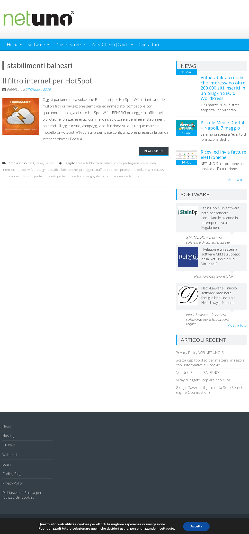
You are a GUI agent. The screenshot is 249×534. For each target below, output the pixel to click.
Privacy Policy (12, 483)
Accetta (196, 526)
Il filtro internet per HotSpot (47, 80)
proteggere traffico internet (99, 169)
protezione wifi (45, 176)
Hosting (8, 435)
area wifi (82, 163)
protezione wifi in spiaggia (75, 176)
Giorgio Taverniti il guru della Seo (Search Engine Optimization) (209, 390)
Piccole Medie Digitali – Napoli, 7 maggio (223, 125)
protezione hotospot (17, 176)
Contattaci (149, 44)
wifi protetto (134, 176)
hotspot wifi (24, 169)
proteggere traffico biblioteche (56, 169)
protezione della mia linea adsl (142, 169)
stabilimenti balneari (110, 176)
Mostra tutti (237, 179)
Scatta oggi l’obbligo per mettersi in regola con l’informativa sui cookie (210, 362)
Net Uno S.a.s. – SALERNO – (199, 372)
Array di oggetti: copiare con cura (203, 380)
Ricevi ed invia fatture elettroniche (223, 154)
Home (12, 44)
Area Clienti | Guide (110, 44)
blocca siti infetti (101, 163)
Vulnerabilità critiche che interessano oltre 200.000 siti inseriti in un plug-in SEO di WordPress (223, 87)
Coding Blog (11, 473)
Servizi (49, 163)
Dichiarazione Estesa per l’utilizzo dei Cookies (21, 494)
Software (36, 44)
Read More (154, 151)
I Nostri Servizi (68, 44)
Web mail (9, 454)
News (39, 163)
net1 (30, 163)
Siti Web (8, 445)
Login (6, 464)
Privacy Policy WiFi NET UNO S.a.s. (203, 352)
